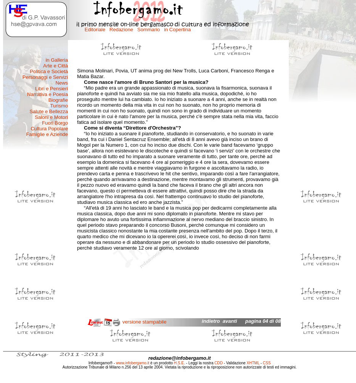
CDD (218, 363)
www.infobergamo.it (132, 363)
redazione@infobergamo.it (179, 358)
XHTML (252, 363)
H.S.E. (179, 363)
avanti (230, 321)
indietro (211, 321)
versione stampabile (144, 322)
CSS (267, 363)
